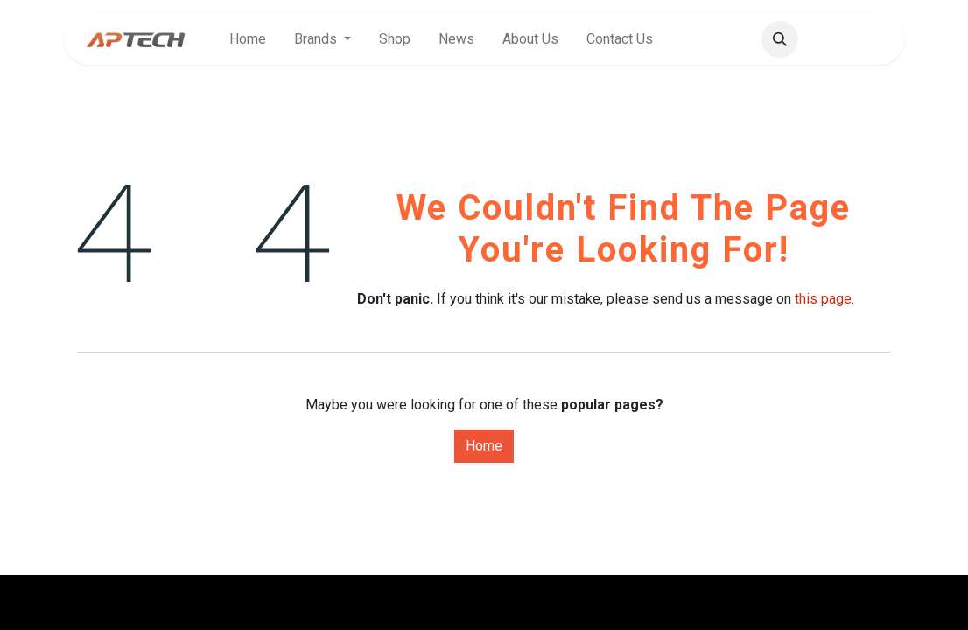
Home (484, 446)
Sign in (854, 39)
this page (823, 298)
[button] (779, 39)
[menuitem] (247, 39)
